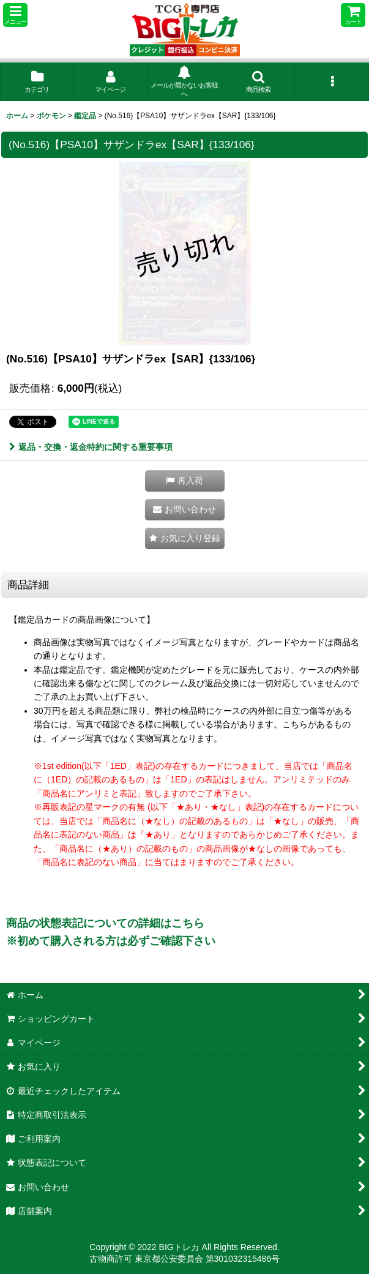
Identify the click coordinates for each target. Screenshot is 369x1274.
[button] (15, 15)
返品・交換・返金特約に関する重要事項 (91, 447)
